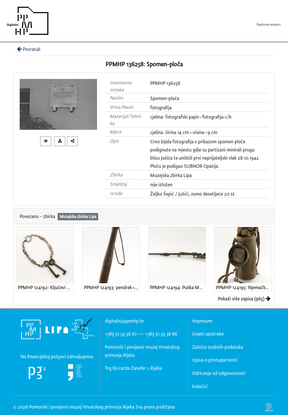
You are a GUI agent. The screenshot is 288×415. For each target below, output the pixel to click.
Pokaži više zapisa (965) (244, 298)
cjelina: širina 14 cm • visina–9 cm (183, 132)
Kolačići (200, 386)
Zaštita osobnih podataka (217, 347)
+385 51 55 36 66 (161, 333)
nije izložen (161, 184)
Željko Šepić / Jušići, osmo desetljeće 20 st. (193, 194)
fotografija (161, 107)
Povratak (28, 49)
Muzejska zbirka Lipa (171, 175)
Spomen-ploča (164, 98)
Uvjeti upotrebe (208, 333)
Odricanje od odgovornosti (218, 373)
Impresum (202, 321)
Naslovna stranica (268, 24)
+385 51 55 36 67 (121, 333)
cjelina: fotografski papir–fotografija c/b (190, 117)
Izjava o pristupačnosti (214, 360)
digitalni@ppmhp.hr (124, 321)
